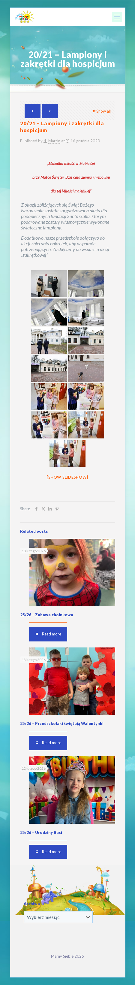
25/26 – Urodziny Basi (41, 832)
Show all (101, 111)
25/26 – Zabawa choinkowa (46, 614)
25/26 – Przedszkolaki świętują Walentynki (62, 723)
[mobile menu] (117, 17)
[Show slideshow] (67, 477)
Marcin (54, 140)
